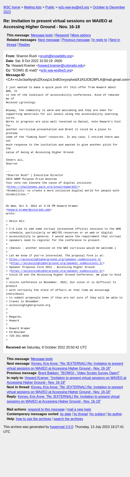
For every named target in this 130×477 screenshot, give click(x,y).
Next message (49, 40)
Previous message (76, 40)
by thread (81, 414)
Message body (42, 35)
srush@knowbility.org (56, 56)
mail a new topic (79, 409)
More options (81, 35)
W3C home (11, 7)
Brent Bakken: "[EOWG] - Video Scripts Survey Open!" (78, 373)
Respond (62, 35)
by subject (97, 414)
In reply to (99, 40)
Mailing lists (33, 7)
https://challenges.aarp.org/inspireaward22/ (43, 187)
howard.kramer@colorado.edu (60, 65)
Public (50, 7)
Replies (24, 44)
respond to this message (46, 409)
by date (65, 414)
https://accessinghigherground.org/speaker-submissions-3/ (55, 259)
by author (115, 414)
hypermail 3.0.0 (61, 427)
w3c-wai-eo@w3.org (73, 7)
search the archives (68, 419)
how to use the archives (33, 419)
